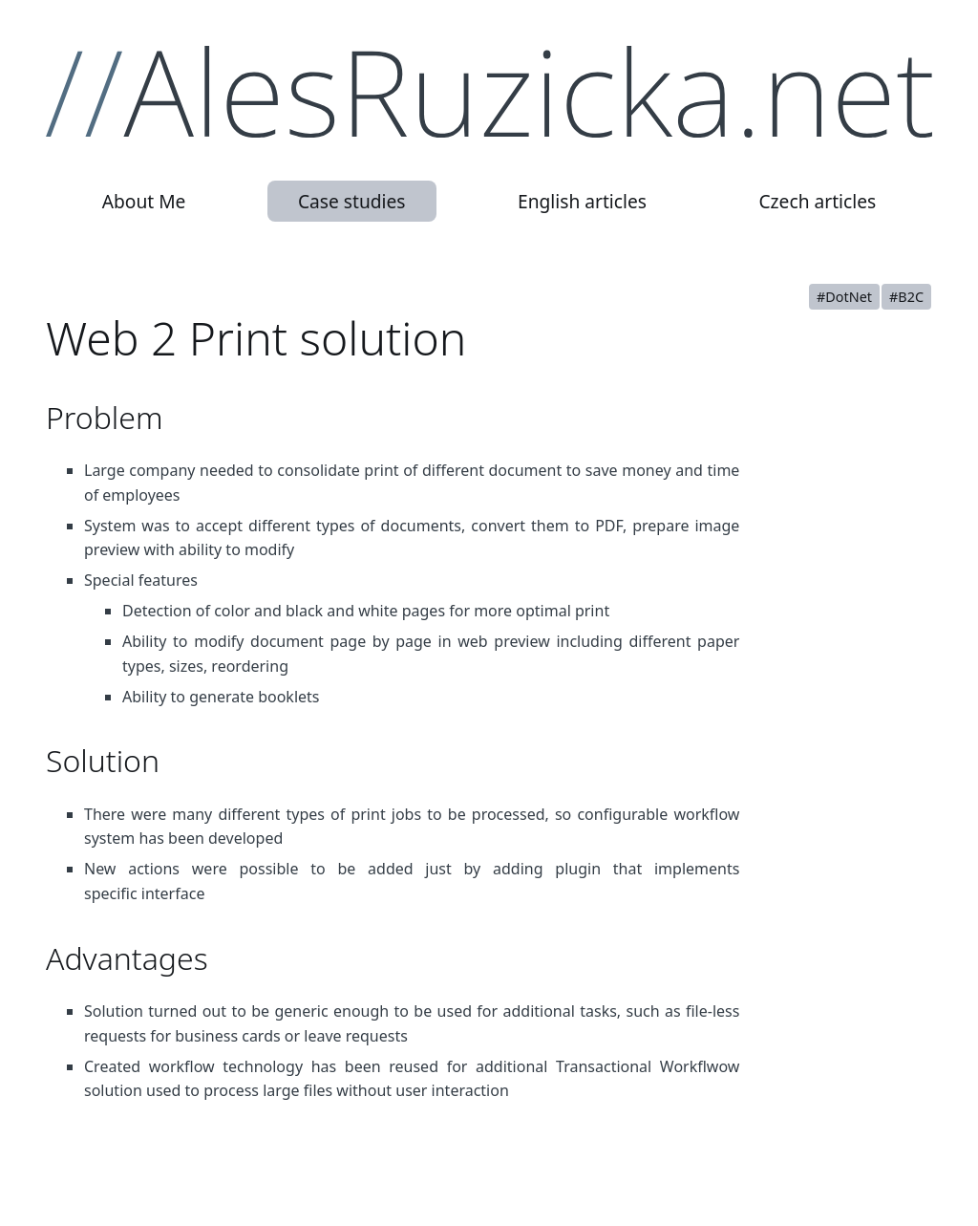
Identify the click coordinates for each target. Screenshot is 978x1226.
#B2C (906, 297)
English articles (582, 201)
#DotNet (844, 297)
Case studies (352, 201)
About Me (144, 201)
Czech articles (817, 201)
